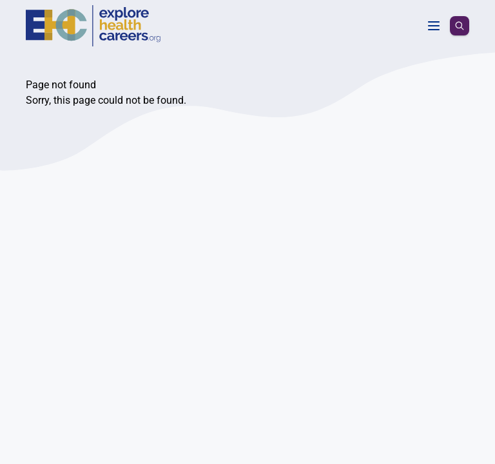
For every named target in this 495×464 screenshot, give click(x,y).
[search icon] (459, 20)
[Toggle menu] (434, 20)
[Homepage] (46, 20)
